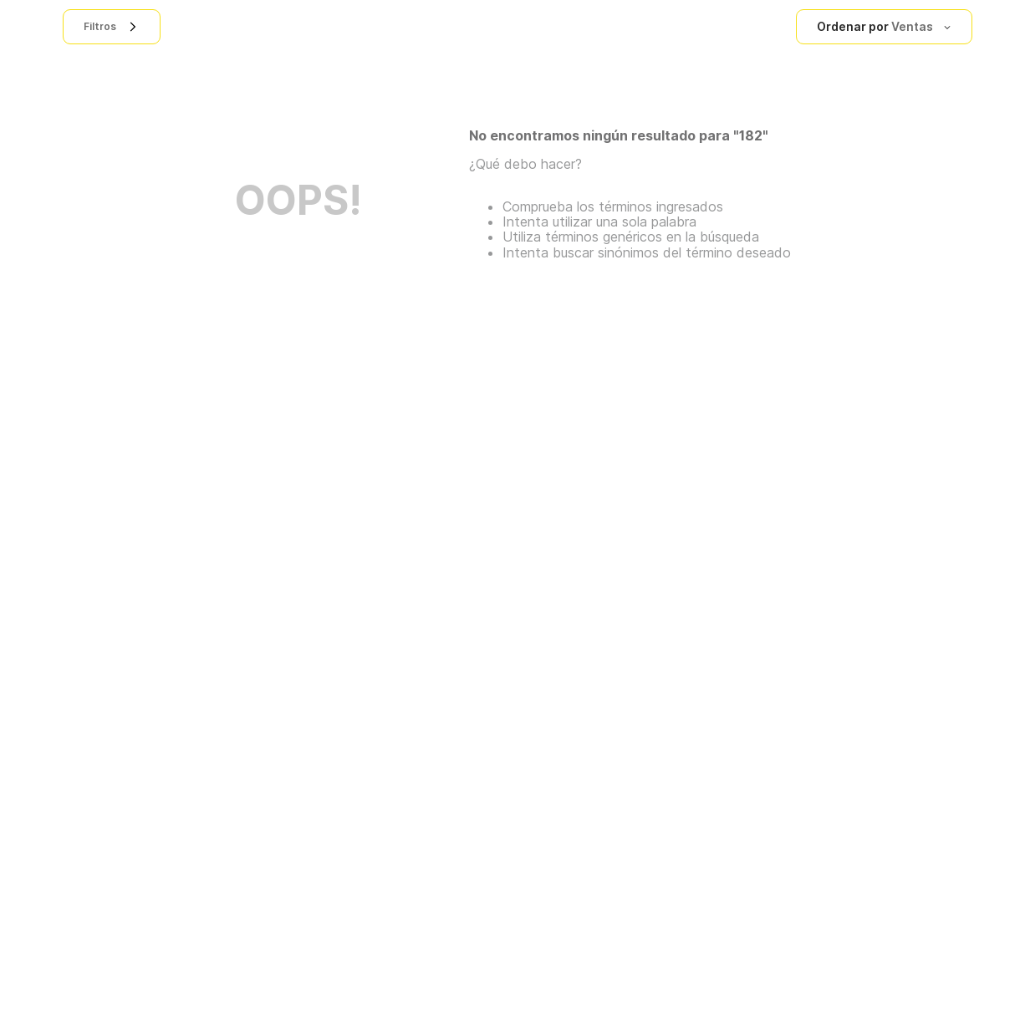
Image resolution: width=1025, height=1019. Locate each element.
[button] (112, 26)
